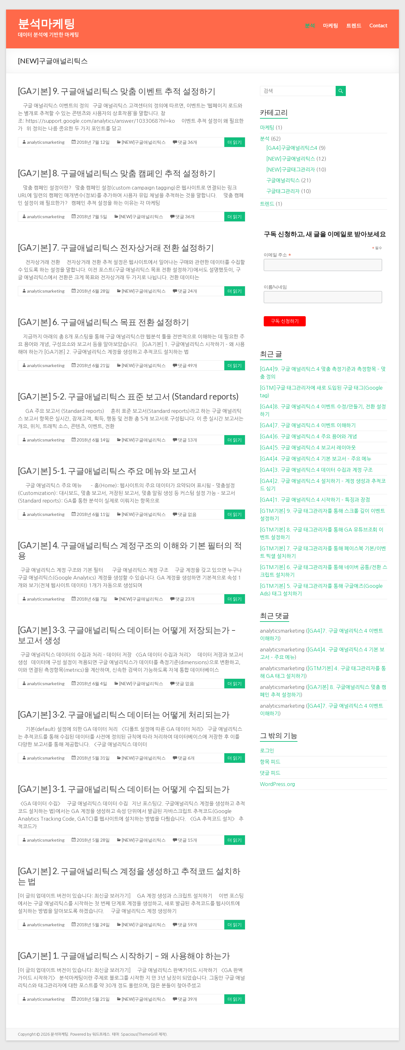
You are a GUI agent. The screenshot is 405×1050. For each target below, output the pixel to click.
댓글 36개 (187, 142)
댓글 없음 (187, 514)
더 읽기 (234, 142)
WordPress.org (277, 784)
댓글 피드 (270, 772)
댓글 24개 (187, 291)
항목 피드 (270, 761)
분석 (310, 25)
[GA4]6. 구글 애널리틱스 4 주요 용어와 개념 (308, 436)
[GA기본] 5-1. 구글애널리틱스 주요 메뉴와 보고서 (107, 471)
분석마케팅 (46, 23)
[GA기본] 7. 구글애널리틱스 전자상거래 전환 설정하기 (116, 247)
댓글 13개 (187, 439)
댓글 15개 (187, 840)
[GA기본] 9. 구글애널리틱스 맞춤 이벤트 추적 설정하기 (117, 91)
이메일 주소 (277, 255)
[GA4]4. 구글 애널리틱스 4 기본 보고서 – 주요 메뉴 (315, 458)
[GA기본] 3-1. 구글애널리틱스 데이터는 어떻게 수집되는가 (124, 789)
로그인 (267, 750)
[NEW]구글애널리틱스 (144, 142)
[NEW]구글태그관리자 (290, 169)
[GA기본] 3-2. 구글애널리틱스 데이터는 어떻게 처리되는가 (124, 714)
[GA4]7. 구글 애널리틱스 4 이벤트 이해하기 (308, 425)
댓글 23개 (185, 598)
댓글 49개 (187, 365)
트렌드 (353, 25)
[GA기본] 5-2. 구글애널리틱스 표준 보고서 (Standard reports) (128, 396)
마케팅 (330, 25)
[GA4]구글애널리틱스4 (292, 147)
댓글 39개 (187, 999)
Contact (378, 25)
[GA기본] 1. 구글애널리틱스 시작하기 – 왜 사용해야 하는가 (124, 955)
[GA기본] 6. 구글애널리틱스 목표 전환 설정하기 (103, 322)
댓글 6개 (186, 758)
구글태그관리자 (283, 191)
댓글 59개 (187, 924)
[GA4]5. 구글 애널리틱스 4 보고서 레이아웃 (308, 447)
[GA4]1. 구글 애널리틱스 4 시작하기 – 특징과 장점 (315, 499)
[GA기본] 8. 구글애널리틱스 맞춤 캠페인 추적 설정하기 (117, 173)
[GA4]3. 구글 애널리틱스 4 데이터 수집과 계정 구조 (316, 469)
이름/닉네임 (275, 286)
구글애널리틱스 (283, 180)
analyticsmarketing (46, 142)
